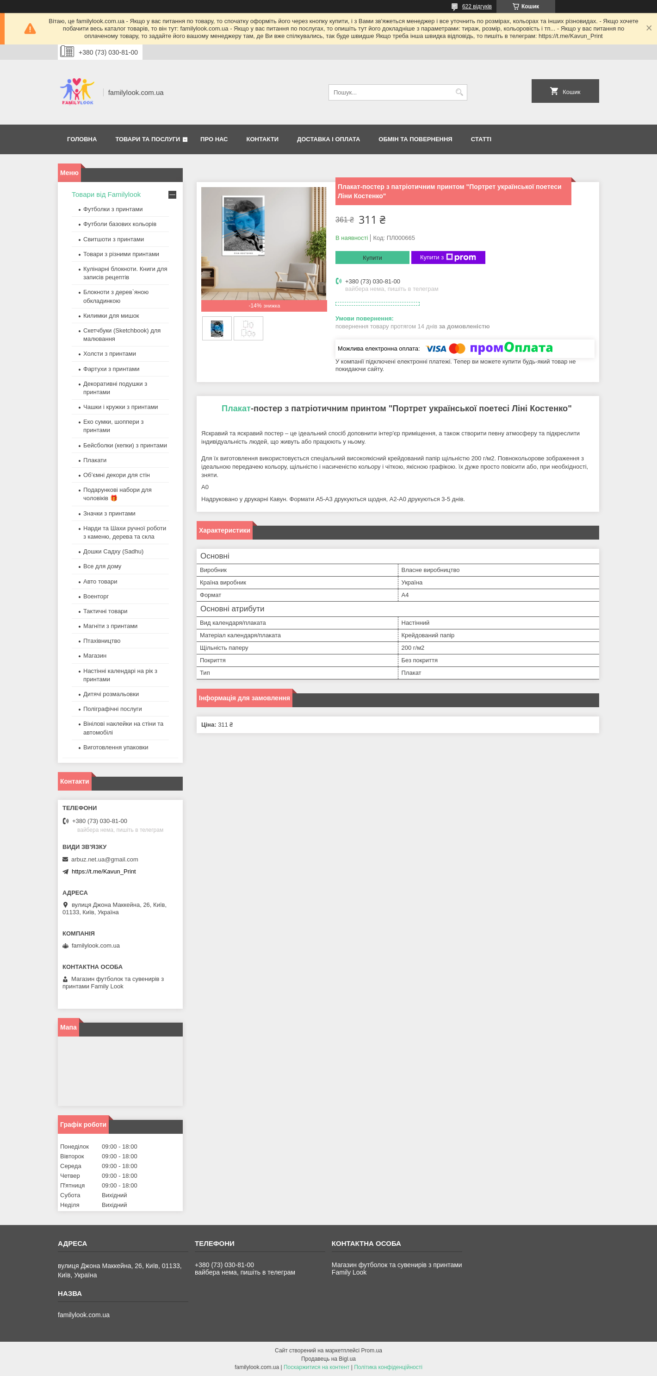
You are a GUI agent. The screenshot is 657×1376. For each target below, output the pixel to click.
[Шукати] (459, 92)
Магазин (94, 655)
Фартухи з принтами (111, 368)
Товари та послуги (147, 139)
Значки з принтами (109, 513)
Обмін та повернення (415, 139)
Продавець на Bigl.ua (328, 1359)
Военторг (96, 596)
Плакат (236, 408)
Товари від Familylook (106, 194)
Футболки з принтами (113, 209)
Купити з (448, 257)
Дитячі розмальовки (111, 694)
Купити (372, 257)
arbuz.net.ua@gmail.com (104, 859)
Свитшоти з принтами (113, 239)
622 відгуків (477, 6)
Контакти (263, 139)
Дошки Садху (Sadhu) (113, 551)
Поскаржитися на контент (316, 1367)
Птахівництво (102, 640)
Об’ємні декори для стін (116, 474)
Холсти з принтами (109, 353)
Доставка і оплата (328, 139)
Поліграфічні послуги (112, 708)
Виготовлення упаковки (116, 747)
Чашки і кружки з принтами (120, 406)
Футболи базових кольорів (119, 223)
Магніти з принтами (110, 625)
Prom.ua (371, 1350)
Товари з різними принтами (121, 254)
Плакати (94, 460)
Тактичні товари (105, 611)
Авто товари (100, 581)
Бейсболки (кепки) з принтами (125, 445)
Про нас (214, 139)
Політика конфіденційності (388, 1367)
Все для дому (102, 566)
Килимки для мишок (111, 315)
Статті (481, 139)
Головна (82, 139)
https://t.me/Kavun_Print (104, 871)
